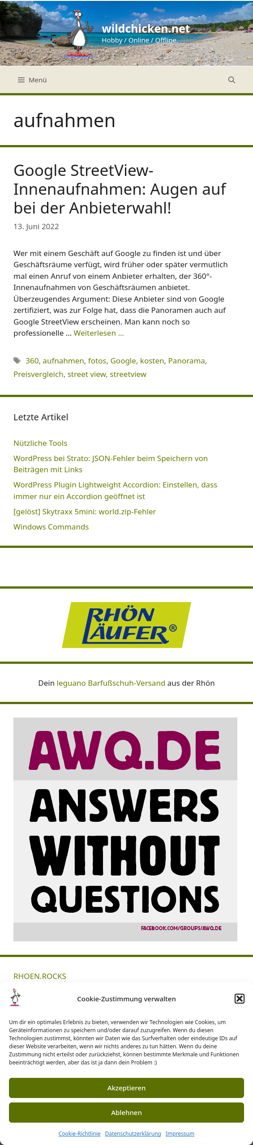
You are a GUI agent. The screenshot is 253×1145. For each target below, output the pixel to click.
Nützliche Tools (40, 443)
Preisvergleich (38, 374)
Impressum (180, 1133)
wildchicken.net (146, 28)
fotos (97, 360)
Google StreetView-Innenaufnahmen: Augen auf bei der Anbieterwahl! (119, 188)
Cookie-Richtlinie (80, 1133)
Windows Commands (51, 526)
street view (87, 374)
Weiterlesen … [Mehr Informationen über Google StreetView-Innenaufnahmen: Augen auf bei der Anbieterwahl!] (99, 333)
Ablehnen (126, 1112)
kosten (152, 360)
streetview (128, 374)
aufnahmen (63, 360)
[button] (239, 998)
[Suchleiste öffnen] (231, 79)
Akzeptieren (126, 1087)
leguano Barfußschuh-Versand (111, 683)
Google (123, 360)
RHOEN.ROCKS (39, 976)
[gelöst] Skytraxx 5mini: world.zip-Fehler (84, 511)
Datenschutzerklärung (133, 1133)
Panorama (186, 360)
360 (32, 360)
